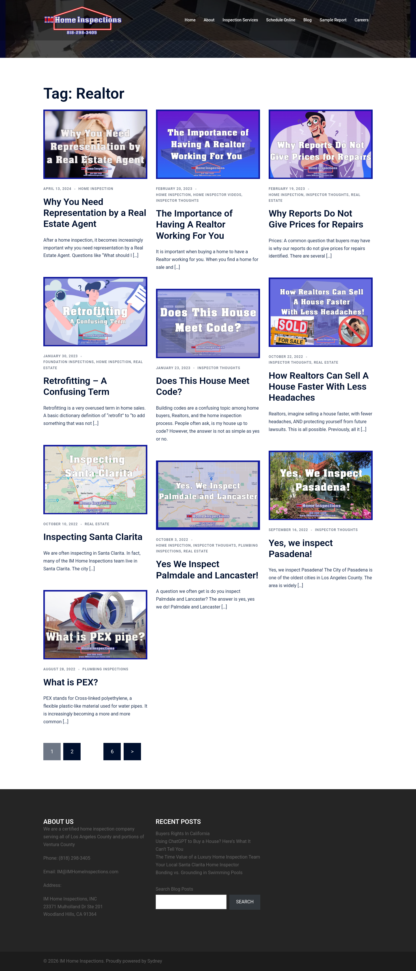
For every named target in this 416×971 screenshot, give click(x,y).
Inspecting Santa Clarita (92, 536)
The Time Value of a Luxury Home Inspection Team (208, 857)
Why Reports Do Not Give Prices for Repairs (316, 219)
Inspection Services (240, 20)
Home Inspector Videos (217, 195)
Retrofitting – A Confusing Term (76, 386)
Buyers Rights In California (183, 833)
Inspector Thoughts (177, 201)
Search (245, 902)
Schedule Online (280, 20)
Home (190, 20)
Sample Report (333, 20)
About (209, 20)
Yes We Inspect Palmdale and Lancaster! (207, 569)
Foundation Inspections (68, 362)
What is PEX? (70, 682)
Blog (307, 20)
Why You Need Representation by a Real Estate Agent (94, 213)
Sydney (154, 961)
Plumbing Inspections (105, 669)
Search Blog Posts (174, 889)
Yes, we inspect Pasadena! (301, 548)
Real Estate (326, 362)
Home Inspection (95, 189)
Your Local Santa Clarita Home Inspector (197, 865)
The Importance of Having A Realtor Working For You (194, 224)
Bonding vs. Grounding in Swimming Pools (199, 872)
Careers (361, 20)
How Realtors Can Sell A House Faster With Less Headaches (319, 386)
